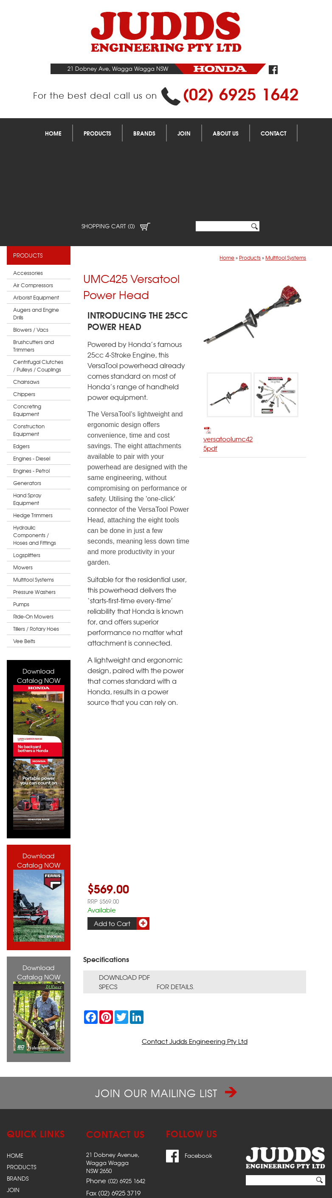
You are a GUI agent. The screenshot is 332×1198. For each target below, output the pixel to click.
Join (184, 133)
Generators (27, 410)
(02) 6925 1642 (241, 92)
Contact (273, 133)
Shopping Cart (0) (116, 154)
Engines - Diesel (31, 386)
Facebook (189, 1083)
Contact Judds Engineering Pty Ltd (195, 968)
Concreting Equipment (27, 337)
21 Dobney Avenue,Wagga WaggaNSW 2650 (112, 1090)
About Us (226, 133)
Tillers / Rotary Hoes (36, 556)
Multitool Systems (33, 507)
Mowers (23, 495)
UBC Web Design (292, 1188)
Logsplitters (26, 482)
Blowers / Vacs (30, 257)
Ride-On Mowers (33, 544)
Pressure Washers (34, 519)
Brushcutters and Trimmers (33, 273)
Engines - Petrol (31, 398)
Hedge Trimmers (33, 442)
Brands (144, 133)
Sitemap (18, 1188)
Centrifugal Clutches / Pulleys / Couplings (38, 293)
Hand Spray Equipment (27, 426)
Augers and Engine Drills (36, 241)
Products (97, 133)
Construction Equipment (29, 357)
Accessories (28, 200)
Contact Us (24, 1140)
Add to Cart (112, 851)
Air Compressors (33, 212)
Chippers (24, 321)
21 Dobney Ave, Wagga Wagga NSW (118, 68)
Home (53, 133)
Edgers (21, 373)
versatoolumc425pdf (228, 366)
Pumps (21, 531)
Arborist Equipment (36, 225)
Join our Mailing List (166, 1020)
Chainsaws (26, 309)
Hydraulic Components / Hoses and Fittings (34, 462)
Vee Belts (24, 568)
